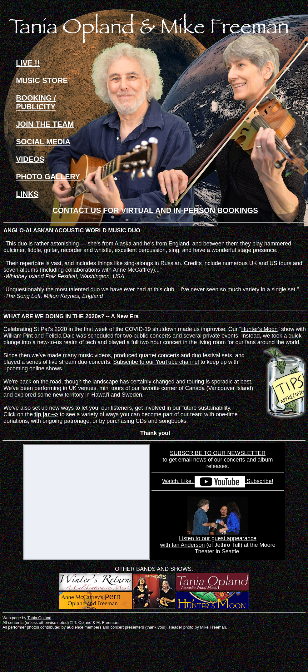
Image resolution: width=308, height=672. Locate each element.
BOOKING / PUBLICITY (36, 102)
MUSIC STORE (42, 80)
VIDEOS (30, 159)
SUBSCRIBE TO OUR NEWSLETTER (218, 453)
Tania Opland (39, 617)
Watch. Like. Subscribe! (217, 481)
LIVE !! (28, 63)
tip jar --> (46, 414)
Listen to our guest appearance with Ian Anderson (208, 539)
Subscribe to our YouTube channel (156, 362)
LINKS (27, 194)
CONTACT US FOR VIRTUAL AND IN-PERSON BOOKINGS (155, 210)
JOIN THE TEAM (45, 124)
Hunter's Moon (259, 329)
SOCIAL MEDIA (43, 141)
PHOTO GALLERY (48, 176)
